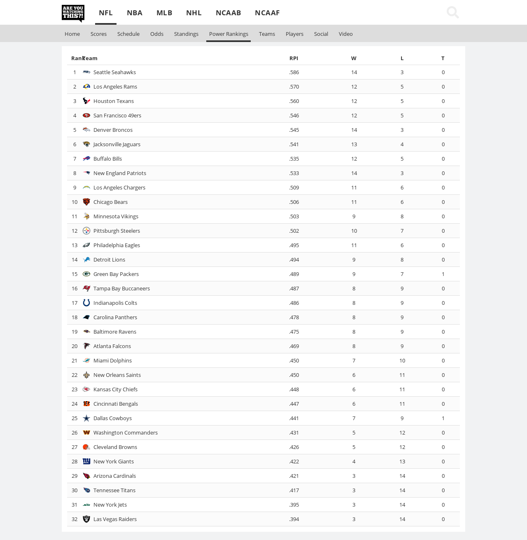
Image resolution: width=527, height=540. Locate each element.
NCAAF (267, 12)
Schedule (128, 33)
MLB (164, 12)
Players (294, 33)
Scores (99, 33)
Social (321, 33)
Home (72, 33)
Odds (156, 33)
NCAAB (228, 12)
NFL (106, 12)
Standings (186, 33)
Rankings (228, 33)
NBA (134, 12)
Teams (267, 33)
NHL (194, 12)
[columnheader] (74, 58)
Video (346, 33)
